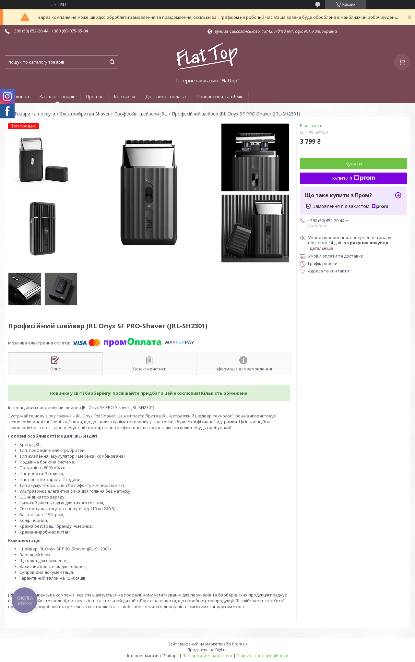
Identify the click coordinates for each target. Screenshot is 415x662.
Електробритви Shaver (85, 114)
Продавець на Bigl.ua (207, 650)
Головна (19, 96)
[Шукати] (111, 61)
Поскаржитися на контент (207, 655)
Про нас (94, 96)
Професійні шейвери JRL (140, 114)
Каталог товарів (57, 96)
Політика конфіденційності (262, 655)
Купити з (353, 178)
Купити (353, 163)
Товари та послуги (34, 114)
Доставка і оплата (165, 96)
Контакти (124, 96)
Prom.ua (240, 644)
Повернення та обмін (219, 96)
